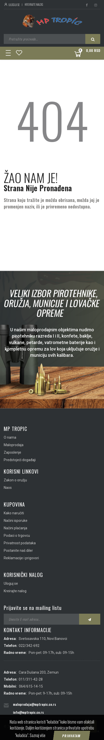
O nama (10, 437)
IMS (74, 731)
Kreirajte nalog (34, 4)
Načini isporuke (15, 521)
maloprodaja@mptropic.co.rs (34, 704)
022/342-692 (29, 646)
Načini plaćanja (15, 528)
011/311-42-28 (31, 679)
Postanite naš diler (18, 551)
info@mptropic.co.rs (28, 712)
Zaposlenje (12, 452)
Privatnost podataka (20, 543)
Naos (8, 488)
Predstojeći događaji (20, 460)
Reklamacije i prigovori (21, 558)
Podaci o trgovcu (17, 536)
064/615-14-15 (31, 686)
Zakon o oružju (15, 480)
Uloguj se (12, 5)
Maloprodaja (13, 445)
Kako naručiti (14, 513)
